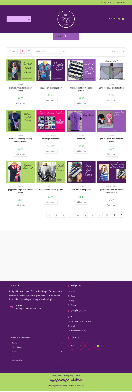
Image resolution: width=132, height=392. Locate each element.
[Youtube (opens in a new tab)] (123, 19)
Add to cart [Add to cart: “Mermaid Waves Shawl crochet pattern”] (20, 104)
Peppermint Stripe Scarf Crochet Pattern (20, 191)
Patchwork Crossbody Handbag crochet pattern (20, 140)
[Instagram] (81, 346)
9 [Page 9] (114, 215)
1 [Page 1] (56, 215)
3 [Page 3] (70, 215)
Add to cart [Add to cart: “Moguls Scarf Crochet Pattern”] (50, 101)
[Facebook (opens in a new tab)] (110, 19)
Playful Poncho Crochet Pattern (51, 190)
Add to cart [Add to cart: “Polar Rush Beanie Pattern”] (81, 203)
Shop (73, 297)
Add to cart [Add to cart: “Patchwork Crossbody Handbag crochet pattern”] (20, 155)
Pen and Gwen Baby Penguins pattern (111, 140)
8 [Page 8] (107, 215)
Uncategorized (17, 361)
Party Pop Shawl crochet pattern (111, 88)
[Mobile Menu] (74, 37)
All (124, 52)
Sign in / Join (121, 2)
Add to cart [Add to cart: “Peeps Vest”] (81, 152)
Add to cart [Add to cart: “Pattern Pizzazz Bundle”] (50, 152)
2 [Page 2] (63, 215)
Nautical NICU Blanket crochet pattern (81, 90)
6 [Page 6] (92, 215)
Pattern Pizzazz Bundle (51, 139)
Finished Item (17, 348)
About (73, 317)
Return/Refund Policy (78, 331)
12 (117, 52)
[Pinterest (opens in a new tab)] (115, 19)
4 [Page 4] (78, 215)
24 (120, 52)
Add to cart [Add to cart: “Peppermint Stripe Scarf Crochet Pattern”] (20, 206)
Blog (72, 301)
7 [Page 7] (99, 215)
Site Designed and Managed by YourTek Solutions (66, 386)
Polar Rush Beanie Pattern (81, 190)
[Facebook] (72, 346)
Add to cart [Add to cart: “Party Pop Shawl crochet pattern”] (111, 101)
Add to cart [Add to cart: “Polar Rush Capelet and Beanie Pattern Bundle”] (111, 206)
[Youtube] (98, 346)
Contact (74, 306)
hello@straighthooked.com (28, 309)
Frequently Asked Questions (81, 322)
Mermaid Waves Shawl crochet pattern (20, 90)
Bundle (47, 136)
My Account (108, 2)
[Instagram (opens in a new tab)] (119, 19)
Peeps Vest (81, 139)
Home (73, 292)
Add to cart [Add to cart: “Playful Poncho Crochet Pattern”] (50, 203)
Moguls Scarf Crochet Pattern (51, 88)
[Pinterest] (89, 346)
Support (15, 356)
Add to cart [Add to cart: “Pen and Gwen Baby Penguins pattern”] (111, 155)
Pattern (20, 85)
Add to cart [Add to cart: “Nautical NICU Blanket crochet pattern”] (81, 104)
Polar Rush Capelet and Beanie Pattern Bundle (111, 191)
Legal (73, 327)
